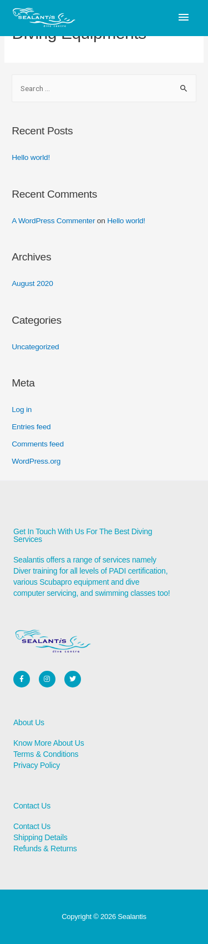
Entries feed (31, 427)
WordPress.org (36, 461)
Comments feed (38, 444)
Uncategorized (35, 347)
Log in (22, 409)
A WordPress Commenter (53, 221)
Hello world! (31, 157)
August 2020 (32, 283)
